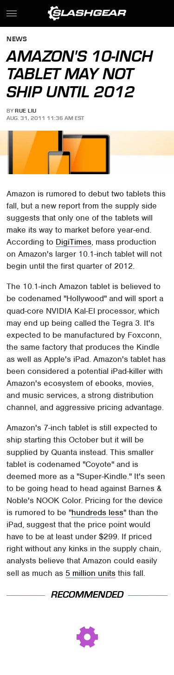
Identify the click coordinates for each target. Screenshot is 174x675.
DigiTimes (73, 242)
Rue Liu (26, 110)
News (16, 40)
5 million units (90, 573)
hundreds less (97, 512)
